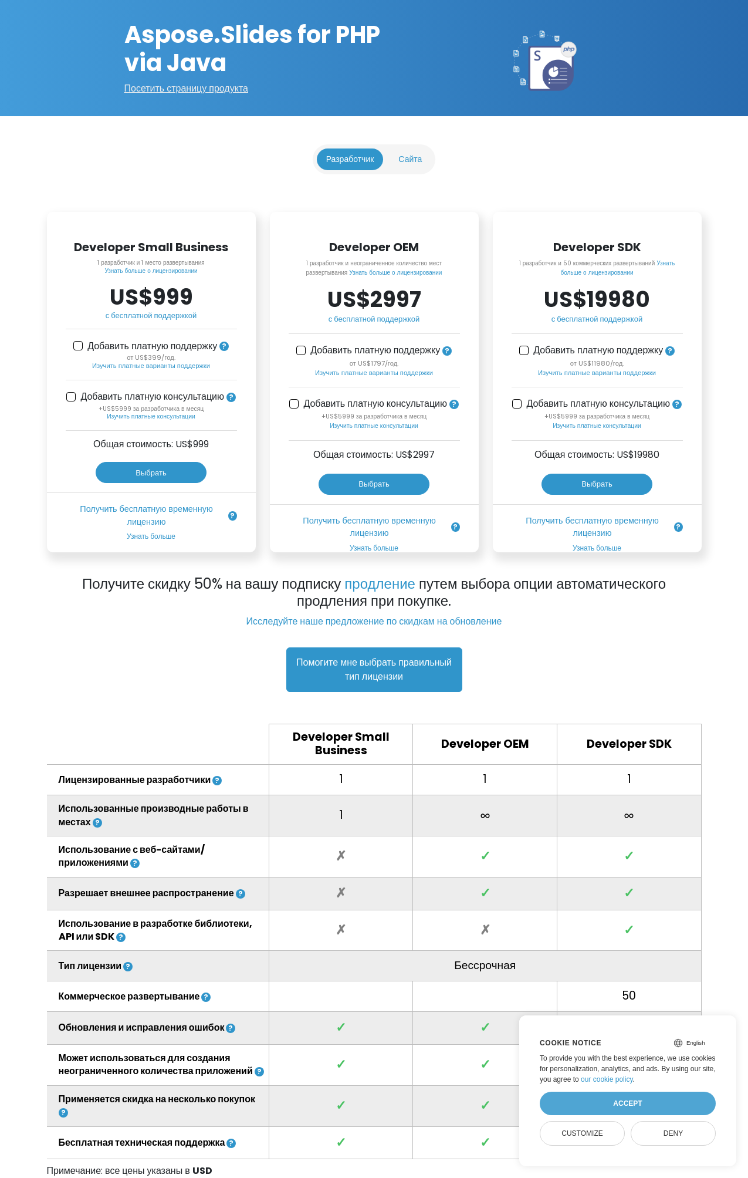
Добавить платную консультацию (152, 397)
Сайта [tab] (410, 159)
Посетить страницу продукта (186, 88)
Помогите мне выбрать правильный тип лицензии (374, 669)
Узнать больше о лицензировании (150, 270)
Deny (673, 1133)
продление (379, 583)
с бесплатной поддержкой (151, 315)
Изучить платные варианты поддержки (151, 365)
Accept (627, 1103)
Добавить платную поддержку (152, 346)
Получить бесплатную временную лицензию (146, 515)
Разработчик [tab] (350, 159)
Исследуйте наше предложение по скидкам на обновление (374, 621)
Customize (582, 1133)
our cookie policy (607, 1079)
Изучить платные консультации (151, 416)
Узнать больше (151, 536)
